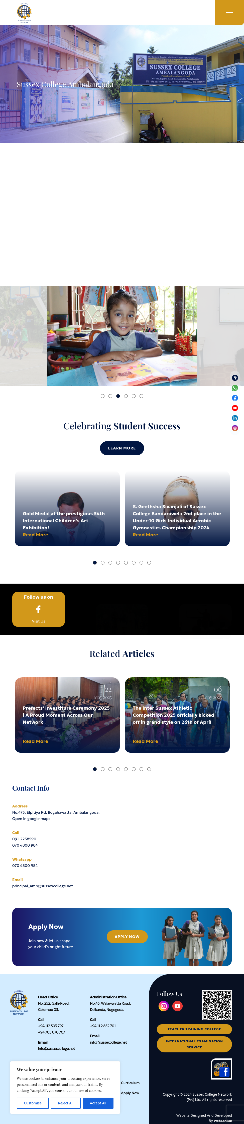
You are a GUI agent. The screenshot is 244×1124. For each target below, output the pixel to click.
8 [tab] (149, 563)
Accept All (98, 1103)
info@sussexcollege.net (56, 1048)
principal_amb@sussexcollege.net (42, 886)
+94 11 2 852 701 (102, 1026)
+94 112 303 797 (50, 1026)
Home (17, 645)
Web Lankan (223, 1121)
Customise (33, 1103)
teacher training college (194, 1029)
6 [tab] (141, 396)
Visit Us (38, 609)
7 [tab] (141, 563)
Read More (35, 535)
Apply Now (127, 936)
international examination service (194, 1044)
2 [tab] (110, 396)
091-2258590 (24, 839)
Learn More (122, 448)
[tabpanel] (122, 336)
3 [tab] (118, 396)
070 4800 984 (25, 845)
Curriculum (130, 1083)
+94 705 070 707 (51, 1032)
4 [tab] (126, 396)
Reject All (65, 1103)
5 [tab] (134, 396)
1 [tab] (102, 396)
